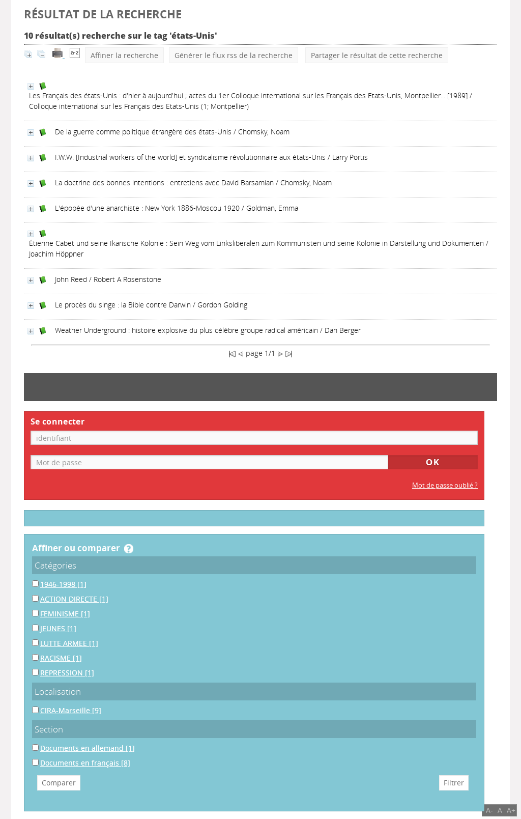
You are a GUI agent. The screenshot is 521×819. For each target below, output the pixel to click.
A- (489, 810)
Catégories (55, 565)
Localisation (58, 691)
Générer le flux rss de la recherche (234, 55)
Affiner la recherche (124, 55)
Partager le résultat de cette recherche (377, 55)
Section (49, 729)
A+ (511, 810)
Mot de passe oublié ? (445, 485)
